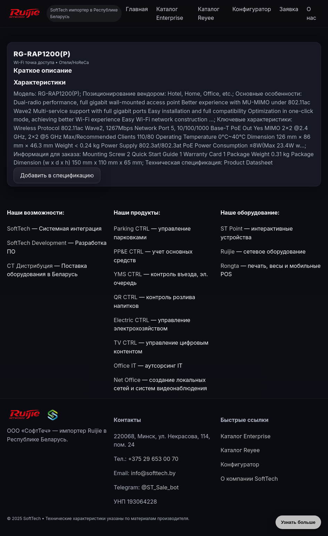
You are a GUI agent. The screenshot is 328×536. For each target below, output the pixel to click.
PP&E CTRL (129, 251)
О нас (312, 13)
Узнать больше (298, 522)
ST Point (232, 228)
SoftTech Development (36, 242)
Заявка (288, 9)
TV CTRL (125, 342)
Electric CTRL (131, 320)
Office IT (125, 365)
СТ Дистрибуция (30, 265)
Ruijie (228, 251)
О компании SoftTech (249, 478)
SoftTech (18, 228)
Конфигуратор (251, 9)
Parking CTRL (131, 228)
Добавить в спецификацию (57, 175)
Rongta (230, 265)
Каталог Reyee (209, 13)
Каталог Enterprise (169, 13)
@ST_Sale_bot (160, 487)
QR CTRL (125, 297)
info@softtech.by (153, 473)
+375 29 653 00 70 (153, 458)
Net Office (127, 379)
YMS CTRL (128, 274)
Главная (137, 9)
